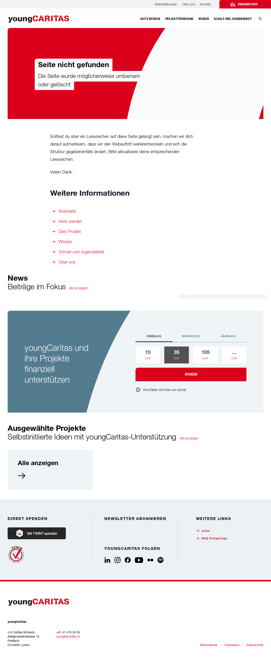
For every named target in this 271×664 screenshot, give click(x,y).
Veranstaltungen (166, 4)
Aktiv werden (70, 221)
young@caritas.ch (68, 636)
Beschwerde (208, 645)
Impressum (231, 645)
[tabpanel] (191, 364)
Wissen (65, 241)
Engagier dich (247, 4)
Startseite (67, 211)
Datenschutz (254, 645)
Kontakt (205, 4)
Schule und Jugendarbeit (81, 251)
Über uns (188, 4)
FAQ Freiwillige (211, 538)
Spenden (191, 374)
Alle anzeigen (78, 288)
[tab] (154, 338)
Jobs (203, 531)
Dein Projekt (70, 231)
